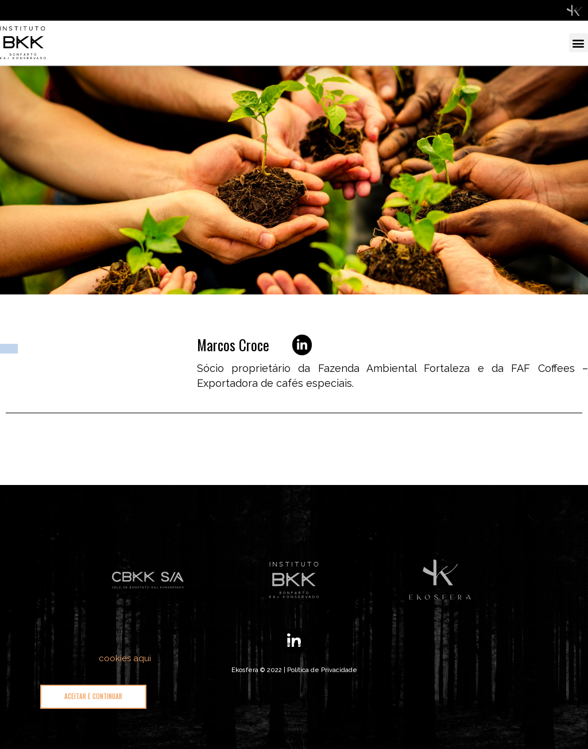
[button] (578, 42)
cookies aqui (125, 658)
